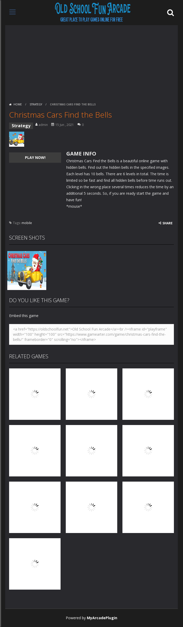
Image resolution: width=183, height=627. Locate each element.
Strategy (36, 104)
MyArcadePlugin (102, 617)
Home (18, 104)
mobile (27, 223)
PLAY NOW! (35, 157)
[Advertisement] (91, 61)
